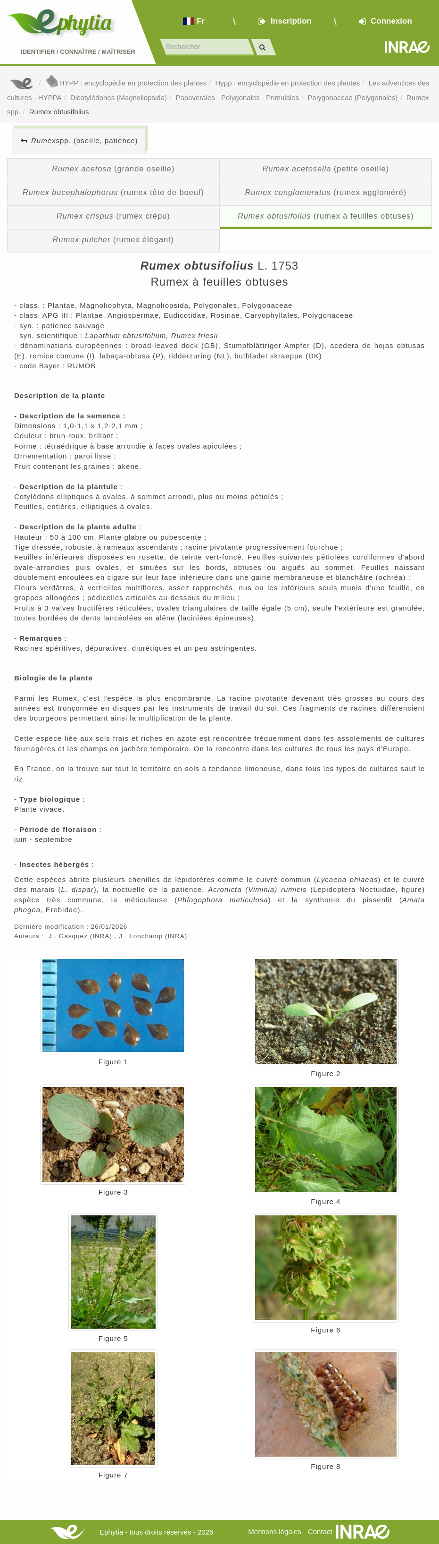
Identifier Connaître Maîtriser (78, 51)
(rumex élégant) (113, 239)
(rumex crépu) (113, 216)
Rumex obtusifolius (59, 112)
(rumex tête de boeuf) (113, 192)
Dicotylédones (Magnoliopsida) (118, 97)
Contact (320, 1531)
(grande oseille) (113, 168)
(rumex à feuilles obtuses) (326, 216)
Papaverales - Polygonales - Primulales (237, 97)
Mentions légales (274, 1531)
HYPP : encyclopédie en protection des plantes (126, 83)
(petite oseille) (326, 168)
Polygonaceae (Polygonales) (353, 97)
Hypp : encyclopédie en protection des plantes (287, 83)
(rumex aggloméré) (325, 192)
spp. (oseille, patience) (84, 140)
